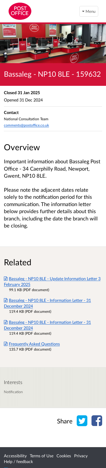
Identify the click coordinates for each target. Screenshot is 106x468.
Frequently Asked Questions (32, 343)
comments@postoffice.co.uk (26, 125)
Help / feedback (18, 461)
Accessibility (15, 455)
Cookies (63, 455)
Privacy (81, 455)
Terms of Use (41, 455)
